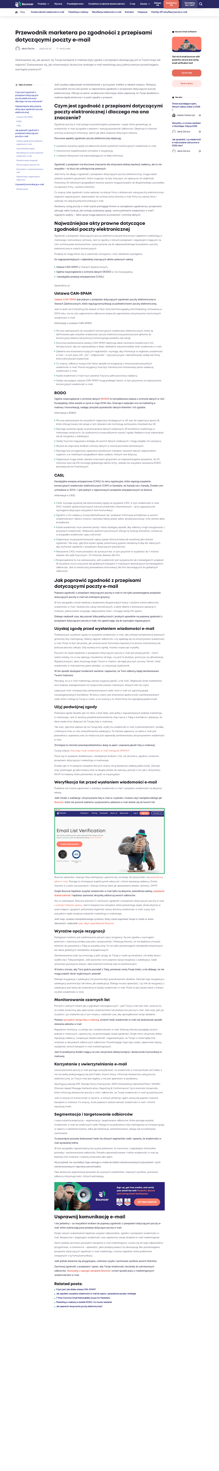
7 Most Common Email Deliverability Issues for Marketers (83, 1298)
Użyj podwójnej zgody (25, 148)
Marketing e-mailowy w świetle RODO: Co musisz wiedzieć (84, 1302)
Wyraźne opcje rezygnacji (27, 160)
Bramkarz (130, 12)
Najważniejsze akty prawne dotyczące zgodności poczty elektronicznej (29, 109)
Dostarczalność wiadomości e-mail (47, 12)
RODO (19, 121)
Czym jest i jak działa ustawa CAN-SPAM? (76, 1289)
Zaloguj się (163, 4)
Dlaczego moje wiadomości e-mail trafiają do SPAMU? (100, 750)
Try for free (186, 73)
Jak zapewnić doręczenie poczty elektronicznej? (79, 1306)
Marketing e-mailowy (78, 12)
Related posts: (22, 189)
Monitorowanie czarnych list (28, 165)
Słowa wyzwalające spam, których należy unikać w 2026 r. (186, 106)
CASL (18, 126)
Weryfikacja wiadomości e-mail (107, 12)
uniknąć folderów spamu (69, 905)
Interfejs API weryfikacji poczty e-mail (171, 12)
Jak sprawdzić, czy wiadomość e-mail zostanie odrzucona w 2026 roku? (186, 142)
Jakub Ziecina (27, 48)
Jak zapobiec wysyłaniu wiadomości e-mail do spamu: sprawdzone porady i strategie (96, 1293)
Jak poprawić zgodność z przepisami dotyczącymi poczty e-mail (27, 133)
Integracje (144, 12)
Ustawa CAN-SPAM (24, 117)
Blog (22, 12)
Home (16, 12)
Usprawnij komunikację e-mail (29, 184)
